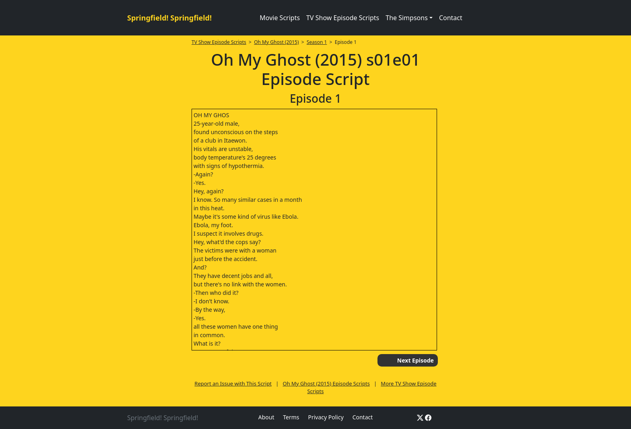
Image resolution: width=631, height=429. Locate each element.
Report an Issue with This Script (233, 383)
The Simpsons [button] (407, 17)
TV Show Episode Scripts (342, 17)
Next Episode (415, 360)
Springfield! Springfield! (169, 18)
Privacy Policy (325, 417)
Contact (450, 17)
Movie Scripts (280, 17)
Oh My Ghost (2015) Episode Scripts (326, 383)
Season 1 (317, 42)
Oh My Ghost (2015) (276, 42)
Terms (291, 417)
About (266, 417)
